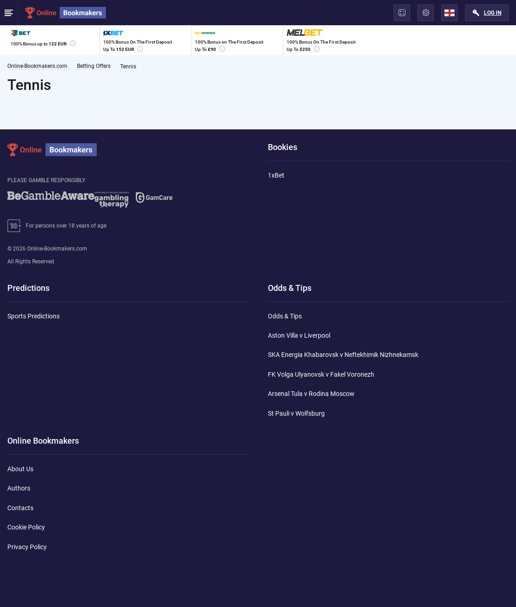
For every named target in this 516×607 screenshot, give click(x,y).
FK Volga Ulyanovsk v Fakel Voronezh (321, 374)
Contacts (20, 508)
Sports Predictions (33, 316)
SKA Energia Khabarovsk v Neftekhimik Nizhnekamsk (343, 354)
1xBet (276, 175)
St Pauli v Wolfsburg (296, 413)
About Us (20, 469)
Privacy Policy (27, 547)
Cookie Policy (26, 527)
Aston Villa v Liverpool (299, 335)
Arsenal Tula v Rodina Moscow (311, 393)
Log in (492, 13)
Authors (18, 488)
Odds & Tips (285, 316)
